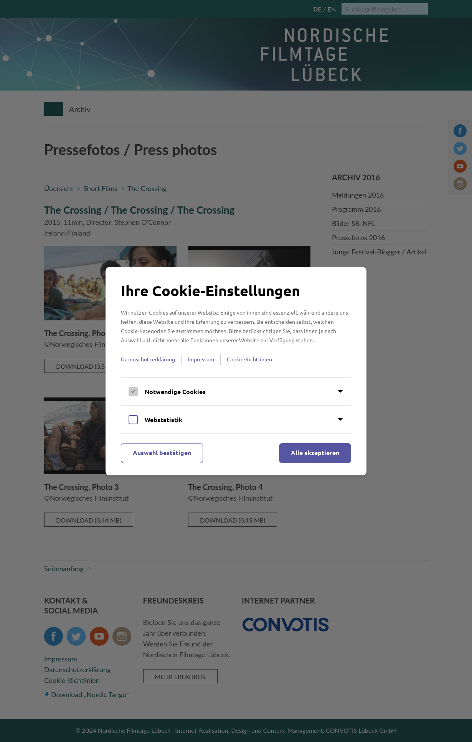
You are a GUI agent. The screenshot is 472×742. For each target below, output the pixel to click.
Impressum (201, 359)
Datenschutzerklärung (148, 359)
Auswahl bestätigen (162, 452)
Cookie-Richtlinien (249, 359)
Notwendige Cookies (175, 391)
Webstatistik (163, 420)
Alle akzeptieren (315, 452)
